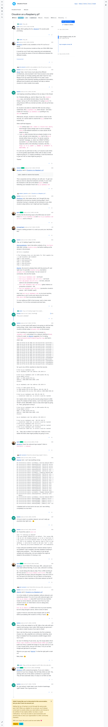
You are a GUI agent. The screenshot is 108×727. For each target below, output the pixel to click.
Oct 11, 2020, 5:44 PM (30, 623)
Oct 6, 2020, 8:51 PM (30, 69)
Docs (89, 3)
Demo (85, 3)
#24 (52, 26)
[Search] (2, 17)
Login (21, 724)
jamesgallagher (20, 227)
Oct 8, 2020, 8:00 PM (30, 529)
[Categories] (2, 2)
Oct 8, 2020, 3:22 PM (30, 457)
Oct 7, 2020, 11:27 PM (30, 239)
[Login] (106, 2)
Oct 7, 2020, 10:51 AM (34, 168)
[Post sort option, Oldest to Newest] (68, 25)
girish (18, 212)
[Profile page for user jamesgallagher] (13, 228)
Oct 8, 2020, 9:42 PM (33, 563)
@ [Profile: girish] (19, 268)
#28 (52, 168)
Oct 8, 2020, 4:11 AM (33, 442)
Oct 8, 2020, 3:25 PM (30, 516)
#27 (52, 91)
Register (16, 724)
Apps (76, 3)
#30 (52, 212)
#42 (52, 667)
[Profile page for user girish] (13, 213)
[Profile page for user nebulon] (13, 169)
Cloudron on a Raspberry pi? (35, 170)
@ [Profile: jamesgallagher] (22, 245)
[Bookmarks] (2, 14)
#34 (52, 323)
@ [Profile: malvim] (36, 29)
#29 (52, 196)
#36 (52, 457)
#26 (52, 69)
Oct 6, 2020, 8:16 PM (29, 42)
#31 (52, 227)
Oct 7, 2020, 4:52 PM (33, 212)
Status (80, 3)
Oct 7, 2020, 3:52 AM (30, 91)
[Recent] (2, 5)
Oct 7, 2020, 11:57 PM (30, 323)
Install (94, 3)
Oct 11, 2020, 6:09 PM (33, 667)
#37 (52, 516)
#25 (52, 42)
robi (18, 42)
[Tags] (2, 8)
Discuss (20, 17)
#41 (52, 623)
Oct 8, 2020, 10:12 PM (30, 589)
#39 (52, 563)
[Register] (106, 5)
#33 (52, 313)
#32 (52, 239)
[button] (2, 722)
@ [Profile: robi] (18, 72)
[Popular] (2, 11)
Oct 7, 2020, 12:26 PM (30, 196)
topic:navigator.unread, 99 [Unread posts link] (65, 44)
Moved (14, 17)
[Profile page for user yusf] (13, 28)
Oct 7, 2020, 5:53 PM (34, 227)
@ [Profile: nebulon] (20, 198)
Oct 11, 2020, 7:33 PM (30, 684)
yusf (18, 26)
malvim (20, 24)
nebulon (19, 168)
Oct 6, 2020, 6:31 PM (29, 26)
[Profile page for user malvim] (13, 71)
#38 (52, 529)
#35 (52, 442)
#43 (52, 684)
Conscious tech (20, 59)
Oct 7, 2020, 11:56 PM (30, 313)
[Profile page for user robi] (13, 43)
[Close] (51, 701)
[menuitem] (106, 2)
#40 (52, 589)
